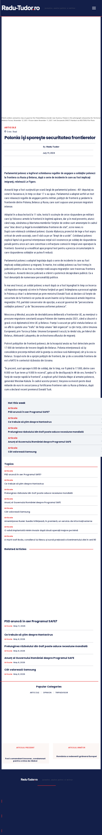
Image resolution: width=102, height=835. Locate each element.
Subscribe (90, 809)
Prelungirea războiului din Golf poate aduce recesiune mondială (46, 399)
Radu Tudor (52, 114)
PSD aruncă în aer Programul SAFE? (29, 379)
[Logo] (38, 7)
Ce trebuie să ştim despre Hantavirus (30, 389)
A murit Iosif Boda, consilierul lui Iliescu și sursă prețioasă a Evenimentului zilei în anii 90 (50, 507)
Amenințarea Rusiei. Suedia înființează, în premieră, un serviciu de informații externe (48, 488)
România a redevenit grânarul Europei (76, 724)
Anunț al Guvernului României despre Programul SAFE (39, 409)
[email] (42, 809)
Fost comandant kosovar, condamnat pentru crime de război (25, 727)
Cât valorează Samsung (22, 419)
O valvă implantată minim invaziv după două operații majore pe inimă (41, 498)
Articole (10, 95)
